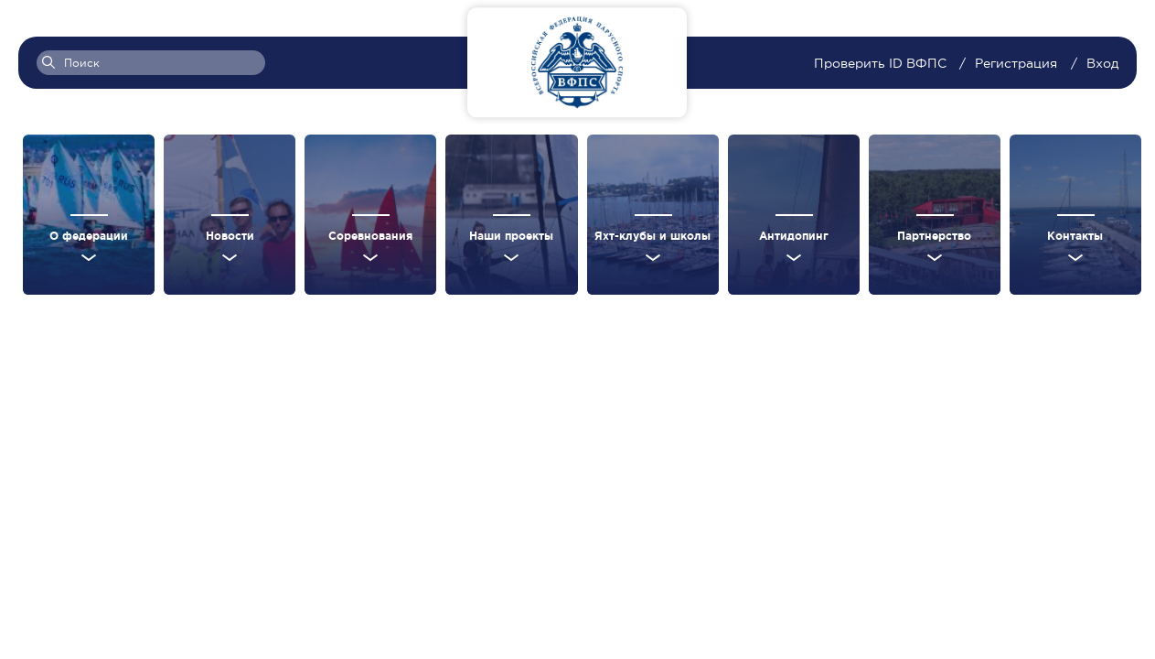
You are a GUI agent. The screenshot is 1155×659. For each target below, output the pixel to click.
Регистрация (1016, 63)
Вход (1102, 63)
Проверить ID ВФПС (882, 63)
